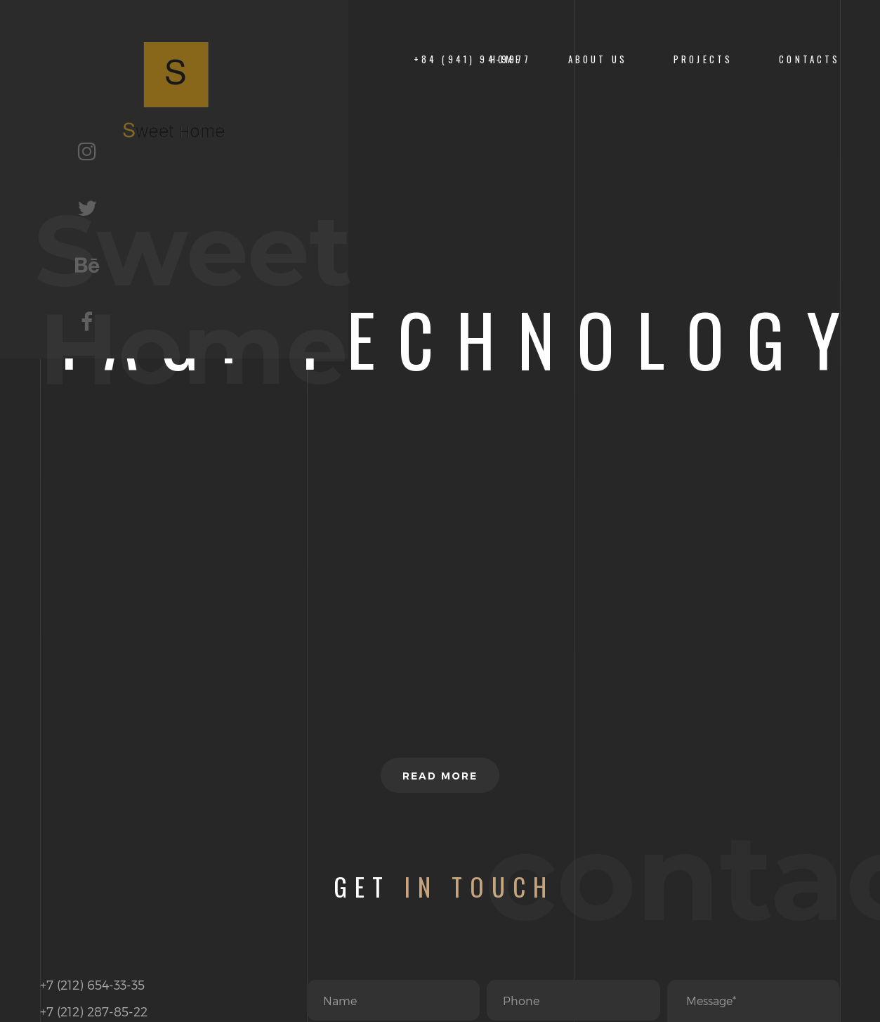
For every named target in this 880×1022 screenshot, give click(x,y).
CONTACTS (809, 59)
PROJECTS (703, 59)
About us (597, 59)
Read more (440, 776)
